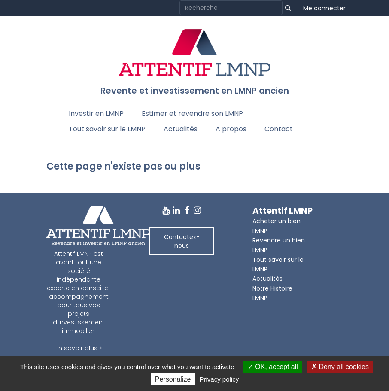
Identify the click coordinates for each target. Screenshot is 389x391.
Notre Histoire (272, 288)
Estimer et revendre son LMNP (192, 113)
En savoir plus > (78, 348)
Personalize (173, 379)
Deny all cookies (340, 366)
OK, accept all (273, 366)
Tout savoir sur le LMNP (107, 129)
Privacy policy (219, 379)
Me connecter (324, 8)
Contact (278, 129)
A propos (231, 129)
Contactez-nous (182, 241)
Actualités (181, 129)
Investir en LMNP (96, 113)
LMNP (259, 298)
